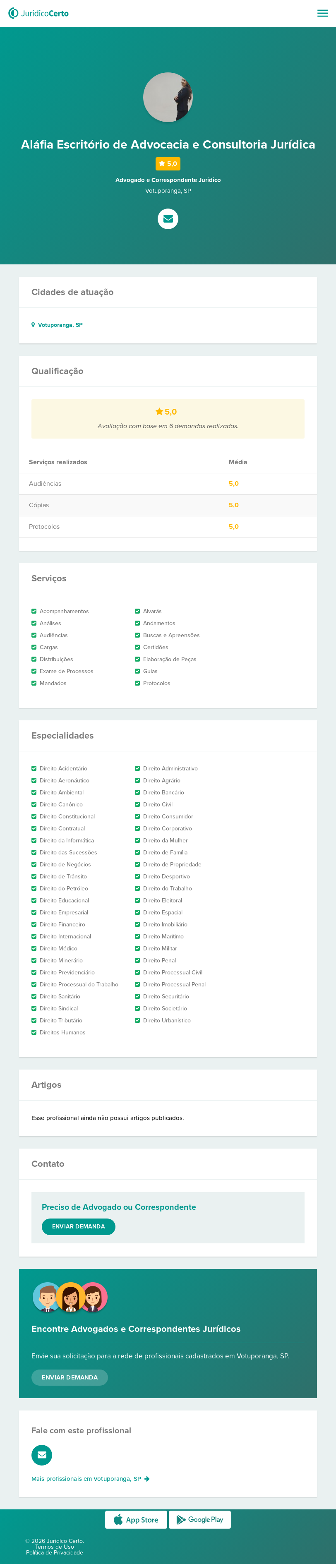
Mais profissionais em (90, 1478)
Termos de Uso (54, 1546)
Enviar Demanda (70, 1377)
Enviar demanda (78, 1226)
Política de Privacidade (54, 1552)
